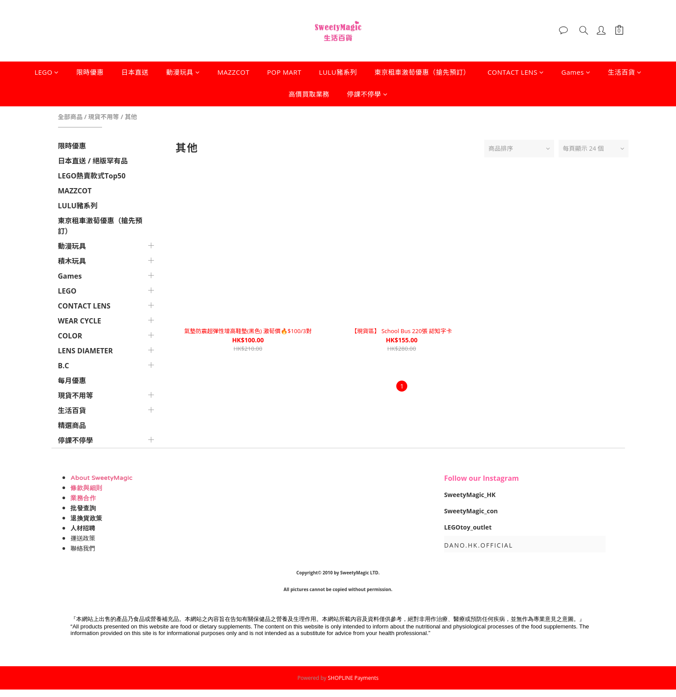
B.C (63, 365)
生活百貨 (625, 72)
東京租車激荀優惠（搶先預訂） (422, 72)
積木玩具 (72, 261)
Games (575, 72)
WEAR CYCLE (80, 321)
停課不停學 (367, 94)
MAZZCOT (233, 72)
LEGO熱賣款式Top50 (92, 176)
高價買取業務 (309, 94)
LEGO (46, 72)
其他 (131, 117)
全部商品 (70, 117)
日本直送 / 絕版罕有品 (93, 161)
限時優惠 (90, 72)
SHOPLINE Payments (353, 678)
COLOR (70, 336)
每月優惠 (72, 380)
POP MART (284, 72)
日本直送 (135, 72)
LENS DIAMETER (85, 351)
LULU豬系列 (338, 72)
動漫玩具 (183, 72)
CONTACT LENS (515, 72)
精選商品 (72, 425)
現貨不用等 (103, 117)
